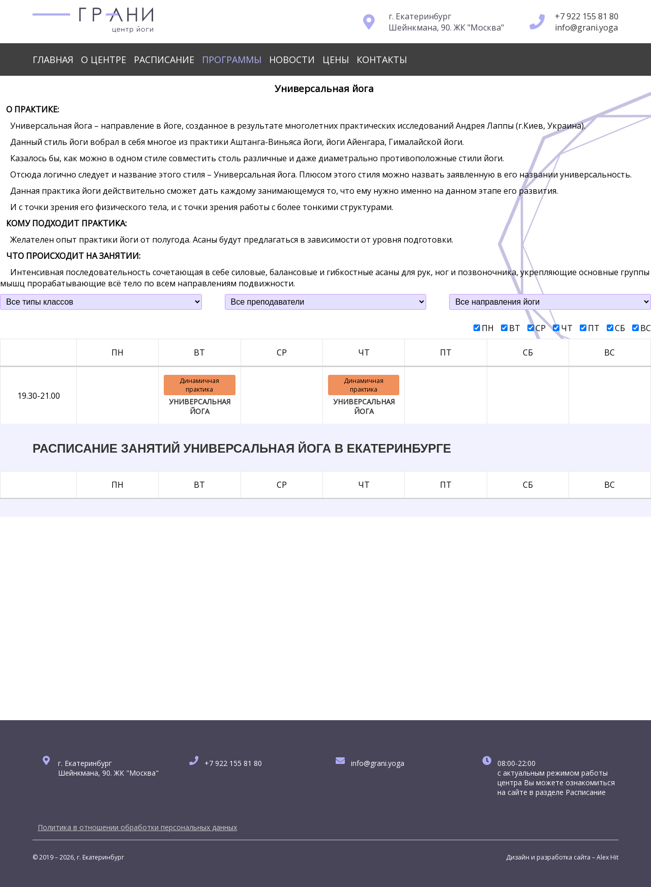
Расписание (164, 59)
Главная (53, 59)
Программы (231, 59)
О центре (103, 59)
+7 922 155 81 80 (586, 16)
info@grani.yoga (586, 27)
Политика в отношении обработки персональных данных (137, 827)
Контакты (382, 59)
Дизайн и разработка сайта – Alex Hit (562, 857)
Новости (292, 59)
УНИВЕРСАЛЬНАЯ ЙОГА (199, 406)
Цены (335, 59)
